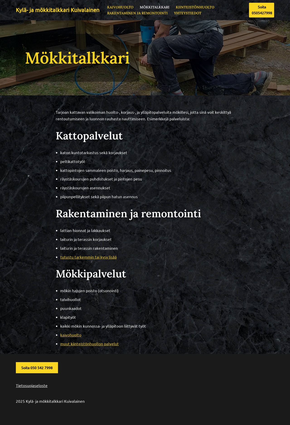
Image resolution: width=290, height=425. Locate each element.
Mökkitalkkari (154, 7)
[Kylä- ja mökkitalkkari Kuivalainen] (57, 10)
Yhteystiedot (187, 13)
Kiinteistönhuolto (195, 7)
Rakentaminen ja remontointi (137, 13)
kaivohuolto (70, 334)
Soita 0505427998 (262, 10)
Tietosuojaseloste (32, 385)
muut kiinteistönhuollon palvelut (89, 343)
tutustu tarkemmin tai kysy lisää (88, 257)
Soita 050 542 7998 (37, 367)
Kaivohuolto (120, 7)
